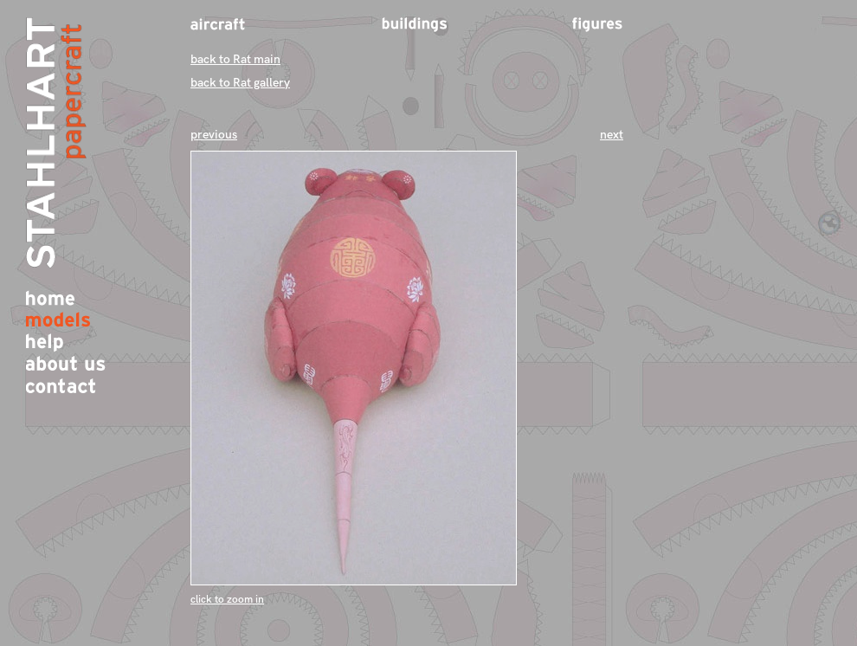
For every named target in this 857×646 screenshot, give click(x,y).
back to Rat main (235, 59)
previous (213, 134)
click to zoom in (227, 599)
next (611, 134)
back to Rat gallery (240, 82)
